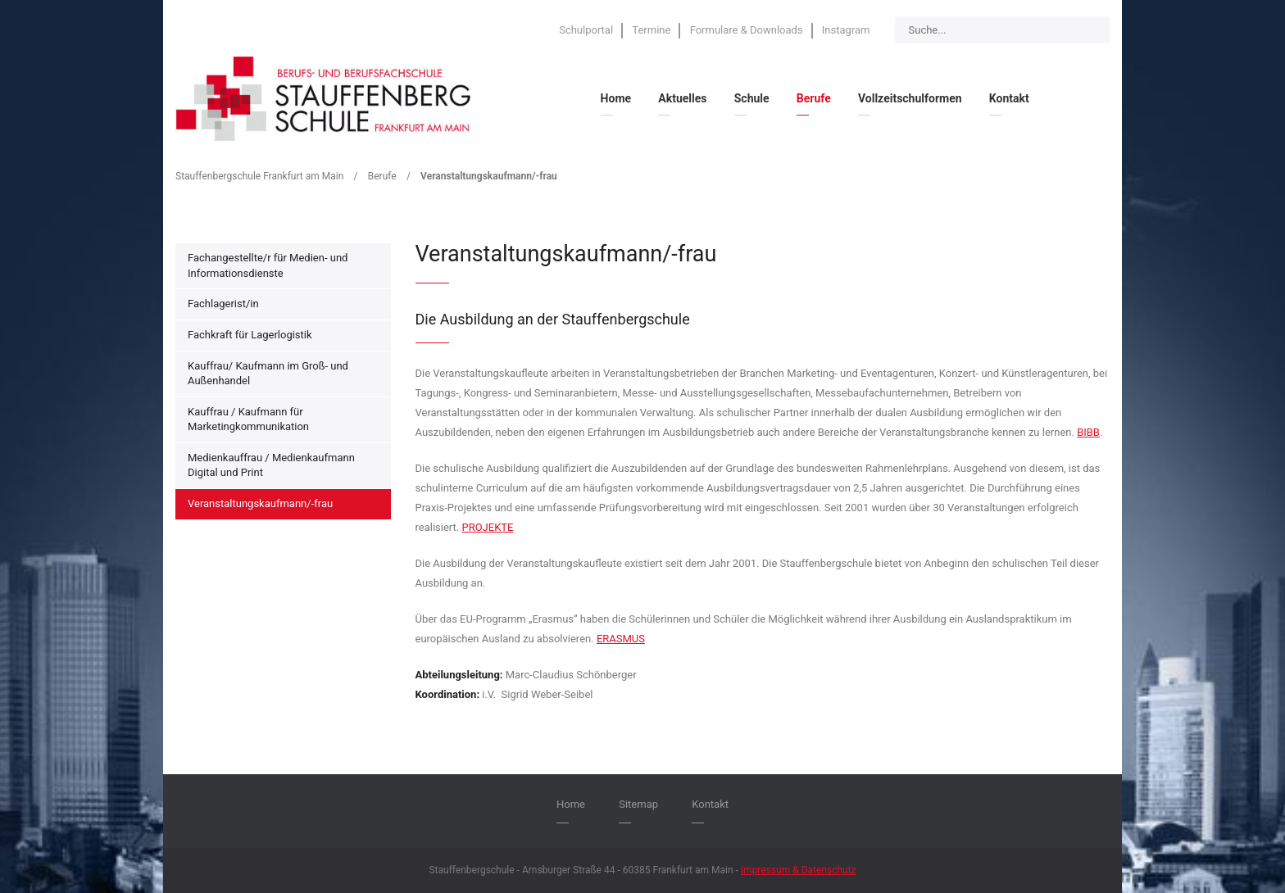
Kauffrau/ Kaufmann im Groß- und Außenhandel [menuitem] (268, 374)
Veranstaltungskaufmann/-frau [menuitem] (260, 503)
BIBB (1088, 432)
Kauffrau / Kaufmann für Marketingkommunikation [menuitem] (248, 419)
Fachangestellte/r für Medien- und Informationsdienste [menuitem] (267, 265)
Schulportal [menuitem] (586, 30)
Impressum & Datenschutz (798, 870)
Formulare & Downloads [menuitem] (746, 30)
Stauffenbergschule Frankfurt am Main (259, 176)
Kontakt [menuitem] (1009, 98)
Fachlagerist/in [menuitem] (223, 303)
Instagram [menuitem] (846, 30)
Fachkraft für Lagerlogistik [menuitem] (250, 335)
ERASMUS (621, 638)
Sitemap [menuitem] (638, 804)
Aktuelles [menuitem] (682, 98)
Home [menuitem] (616, 98)
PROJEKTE (487, 527)
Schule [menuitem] (752, 98)
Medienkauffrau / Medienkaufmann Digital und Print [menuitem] (271, 465)
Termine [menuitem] (651, 30)
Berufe (382, 176)
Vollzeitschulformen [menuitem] (910, 98)
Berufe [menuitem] (814, 98)
